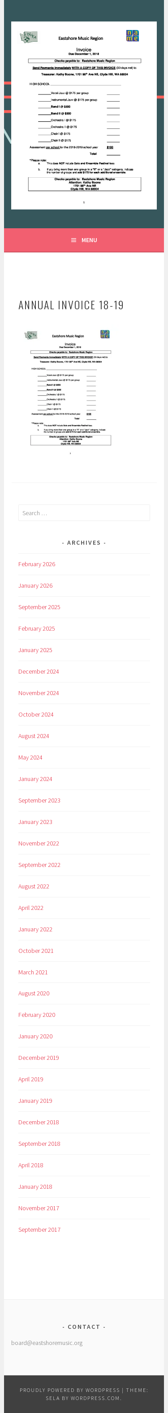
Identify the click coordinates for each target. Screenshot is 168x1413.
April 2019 (30, 1079)
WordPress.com (95, 1398)
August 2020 (33, 993)
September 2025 (39, 607)
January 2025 (35, 650)
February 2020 (36, 1015)
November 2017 (38, 1208)
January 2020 (35, 1036)
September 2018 (39, 1144)
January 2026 (35, 585)
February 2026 (36, 564)
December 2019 (38, 1058)
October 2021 (36, 951)
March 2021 (33, 972)
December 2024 (38, 671)
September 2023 (39, 800)
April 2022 (30, 908)
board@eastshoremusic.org (46, 1343)
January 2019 (35, 1101)
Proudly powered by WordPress (70, 1390)
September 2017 (39, 1229)
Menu (89, 240)
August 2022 (33, 886)
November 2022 (38, 843)
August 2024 (33, 736)
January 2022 (35, 929)
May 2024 (30, 757)
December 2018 (38, 1122)
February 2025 (36, 628)
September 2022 (39, 865)
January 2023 (35, 822)
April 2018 (30, 1165)
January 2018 (35, 1186)
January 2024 (35, 779)
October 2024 (36, 714)
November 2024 (38, 693)
